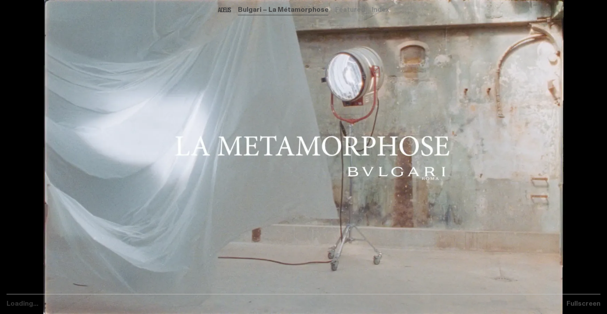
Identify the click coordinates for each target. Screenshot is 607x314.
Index (380, 10)
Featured (350, 10)
